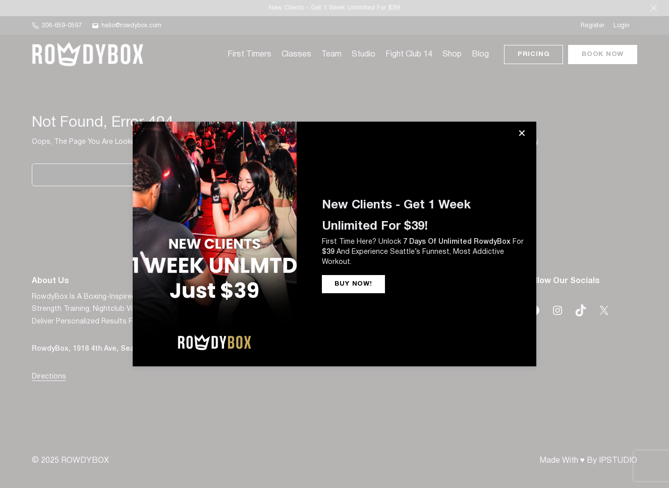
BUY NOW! (353, 284)
